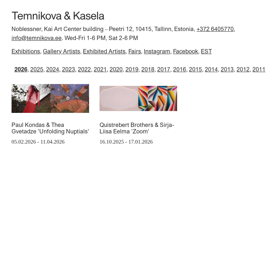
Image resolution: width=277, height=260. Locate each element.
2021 (100, 69)
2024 (52, 69)
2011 (258, 69)
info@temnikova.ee (37, 38)
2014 (211, 69)
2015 (195, 69)
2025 (36, 69)
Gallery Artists (61, 51)
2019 (132, 69)
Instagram (157, 51)
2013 (227, 69)
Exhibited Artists (104, 51)
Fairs (134, 51)
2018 (147, 69)
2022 (84, 69)
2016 (179, 69)
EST (206, 51)
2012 (243, 69)
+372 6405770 (215, 29)
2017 (163, 69)
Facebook (185, 51)
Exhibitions (26, 51)
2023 (68, 69)
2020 (116, 69)
